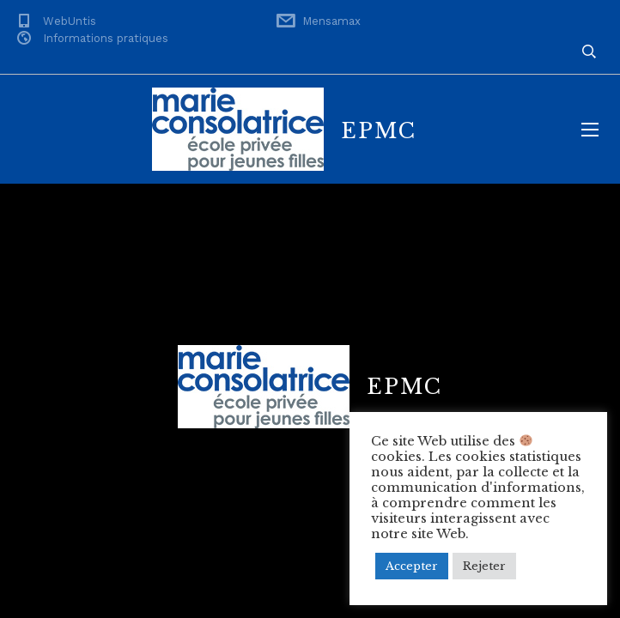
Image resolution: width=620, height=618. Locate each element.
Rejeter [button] (484, 566)
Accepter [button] (412, 566)
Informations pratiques (105, 38)
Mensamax (331, 21)
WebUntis (69, 21)
